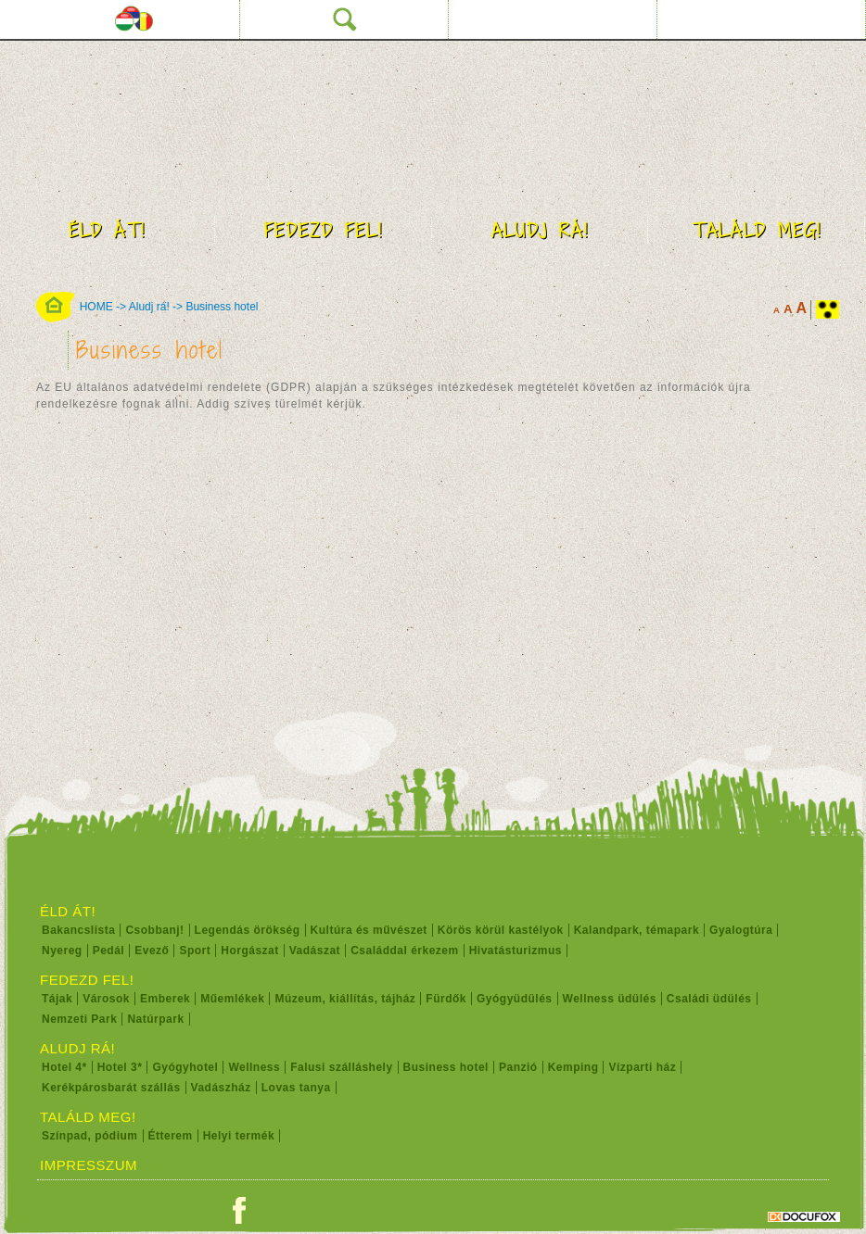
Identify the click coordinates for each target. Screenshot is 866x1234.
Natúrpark (155, 1019)
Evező (151, 950)
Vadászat (314, 950)
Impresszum (88, 1165)
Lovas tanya (296, 1087)
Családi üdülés (709, 998)
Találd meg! (757, 230)
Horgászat (250, 950)
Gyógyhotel (185, 1067)
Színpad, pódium (90, 1135)
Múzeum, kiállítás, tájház (344, 998)
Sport (194, 950)
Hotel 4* (64, 1067)
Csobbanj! (154, 930)
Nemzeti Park (79, 1019)
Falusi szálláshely (341, 1067)
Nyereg (62, 950)
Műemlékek (232, 998)
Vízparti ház (642, 1067)
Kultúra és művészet (369, 930)
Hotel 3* (120, 1067)
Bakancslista (78, 930)
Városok (106, 998)
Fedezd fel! (323, 230)
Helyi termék (238, 1135)
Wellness (254, 1067)
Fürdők (446, 998)
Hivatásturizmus (515, 950)
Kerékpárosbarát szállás (111, 1087)
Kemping (573, 1067)
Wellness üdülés (609, 998)
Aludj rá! (540, 230)
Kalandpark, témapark (636, 930)
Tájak (57, 998)
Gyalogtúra (740, 930)
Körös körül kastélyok (501, 930)
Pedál (109, 950)
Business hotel (221, 306)
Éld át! (107, 230)
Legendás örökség (247, 930)
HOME (96, 306)
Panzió (518, 1067)
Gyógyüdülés (515, 998)
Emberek (165, 998)
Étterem (170, 1135)
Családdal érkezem (404, 950)
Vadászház (221, 1087)
